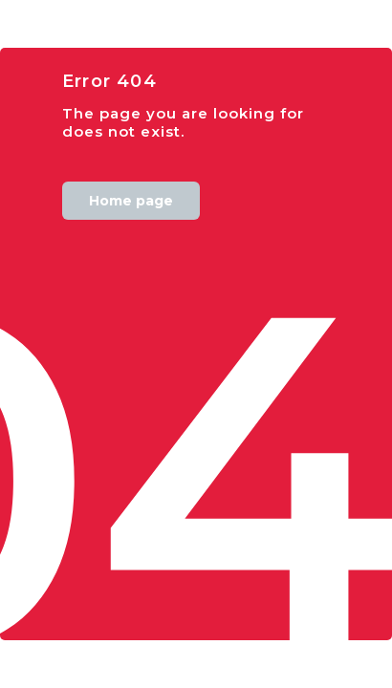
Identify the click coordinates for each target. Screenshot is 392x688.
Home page (131, 200)
